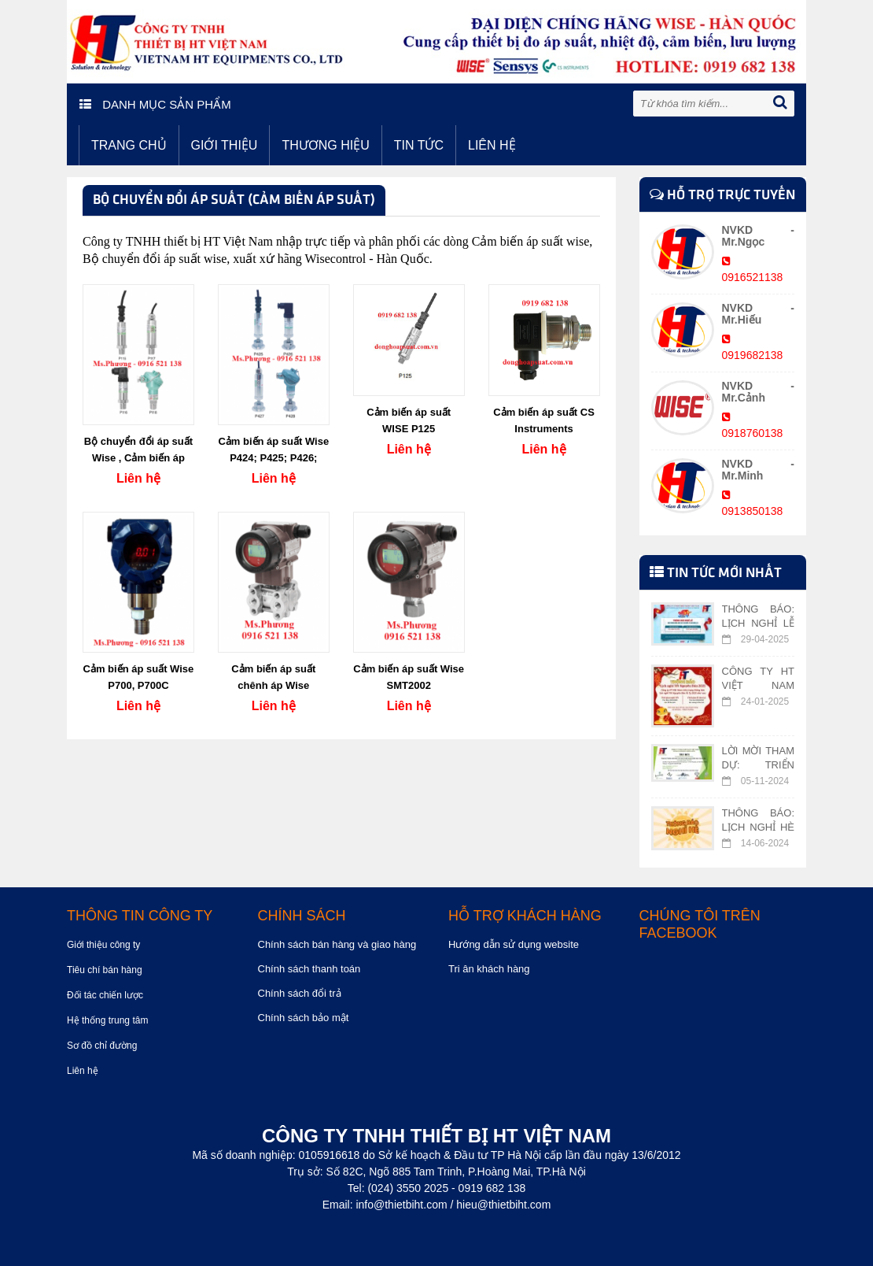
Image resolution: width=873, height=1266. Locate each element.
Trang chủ (129, 145)
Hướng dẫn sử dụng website (513, 944)
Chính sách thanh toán (309, 969)
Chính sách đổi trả (299, 993)
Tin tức (419, 145)
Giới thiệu (224, 145)
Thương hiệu (325, 145)
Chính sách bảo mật (303, 1018)
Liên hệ (492, 145)
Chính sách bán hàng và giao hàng (337, 944)
